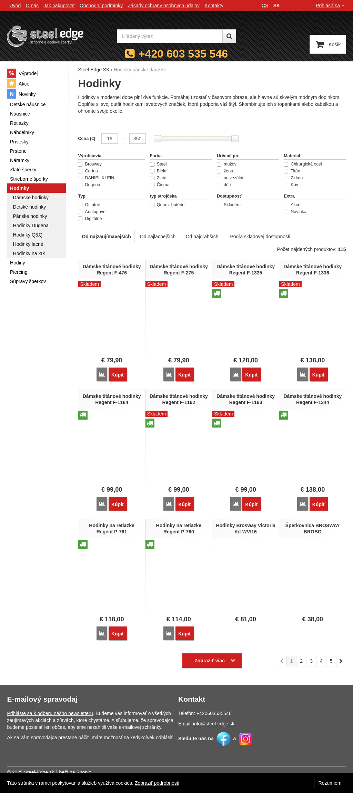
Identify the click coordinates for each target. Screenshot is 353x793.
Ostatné (89, 204)
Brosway (89, 164)
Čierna (160, 184)
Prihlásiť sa (331, 5)
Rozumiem (330, 783)
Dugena (89, 184)
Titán (292, 171)
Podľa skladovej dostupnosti (260, 236)
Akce (292, 204)
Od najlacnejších (158, 236)
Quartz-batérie (167, 204)
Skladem (229, 204)
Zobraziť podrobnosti (157, 783)
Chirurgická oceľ (303, 164)
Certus (88, 171)
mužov (226, 164)
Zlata (158, 177)
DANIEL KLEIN (96, 177)
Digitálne (90, 218)
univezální (230, 177)
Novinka (295, 211)
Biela (158, 171)
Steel (158, 164)
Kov (291, 184)
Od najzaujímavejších (106, 236)
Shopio (83, 771)
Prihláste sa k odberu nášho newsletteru (50, 712)
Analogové (91, 211)
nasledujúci (341, 661)
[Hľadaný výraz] (170, 36)
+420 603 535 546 (183, 54)
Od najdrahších (202, 236)
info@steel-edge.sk (213, 723)
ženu (225, 171)
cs (265, 5)
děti (224, 184)
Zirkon (293, 177)
